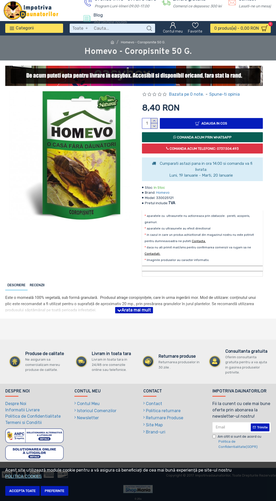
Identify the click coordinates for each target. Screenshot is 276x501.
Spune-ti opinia (224, 94)
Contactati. (152, 253)
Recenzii (37, 285)
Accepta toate (22, 491)
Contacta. (199, 241)
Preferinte (54, 491)
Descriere (16, 285)
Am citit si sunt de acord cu (239, 441)
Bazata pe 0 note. (186, 94)
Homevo (163, 193)
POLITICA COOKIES (23, 476)
